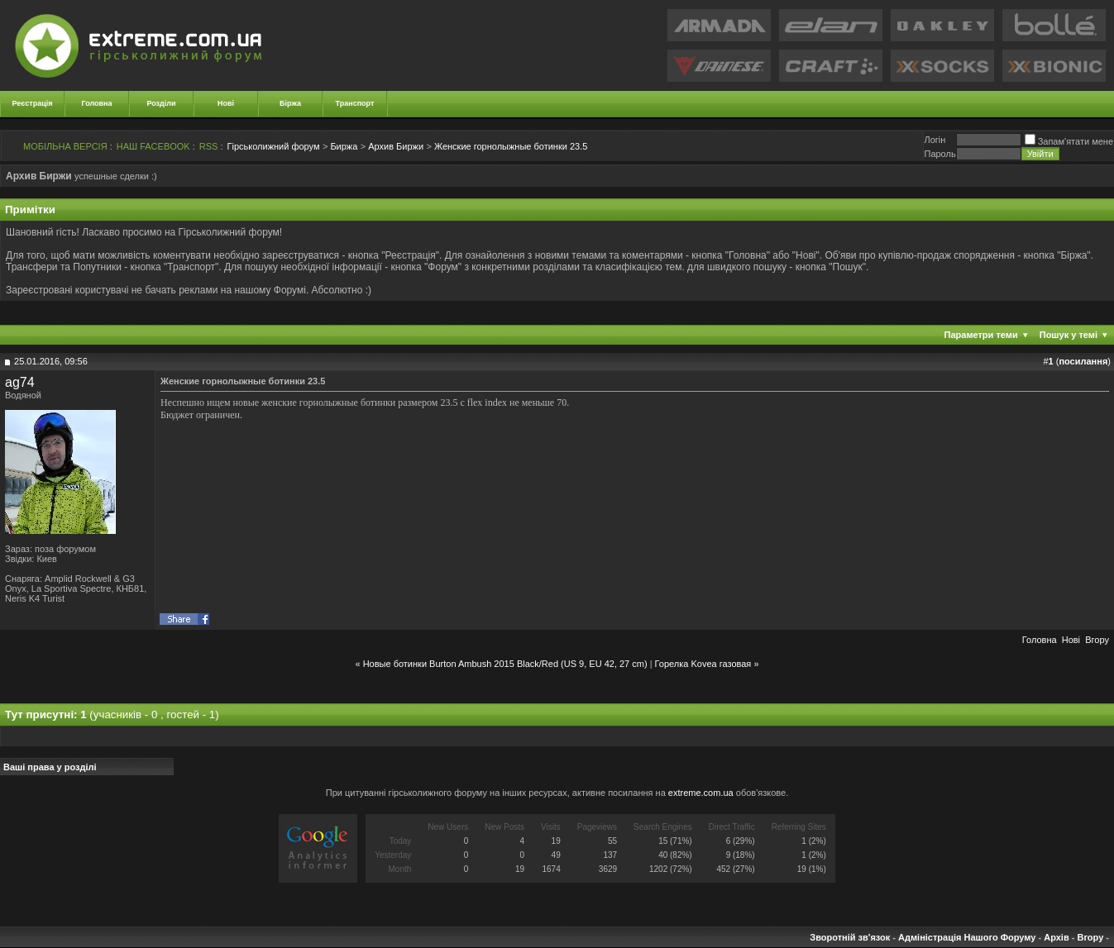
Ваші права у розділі (50, 767)
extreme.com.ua (701, 793)
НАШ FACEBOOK (153, 146)
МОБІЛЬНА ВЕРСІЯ (65, 146)
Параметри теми (981, 335)
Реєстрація (32, 103)
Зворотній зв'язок (850, 937)
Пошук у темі (1068, 335)
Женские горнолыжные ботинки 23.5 (511, 146)
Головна (97, 103)
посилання (1083, 361)
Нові (226, 103)
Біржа (290, 103)
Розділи (160, 103)
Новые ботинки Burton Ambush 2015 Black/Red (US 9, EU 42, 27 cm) (505, 664)
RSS (208, 146)
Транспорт (355, 103)
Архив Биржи (395, 146)
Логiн (934, 140)
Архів (1056, 937)
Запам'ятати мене (1069, 141)
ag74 (20, 382)
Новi (1071, 640)
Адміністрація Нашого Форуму (966, 937)
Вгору (1097, 640)
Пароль (939, 154)
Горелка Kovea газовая (703, 664)
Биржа (343, 146)
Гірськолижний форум (273, 146)
